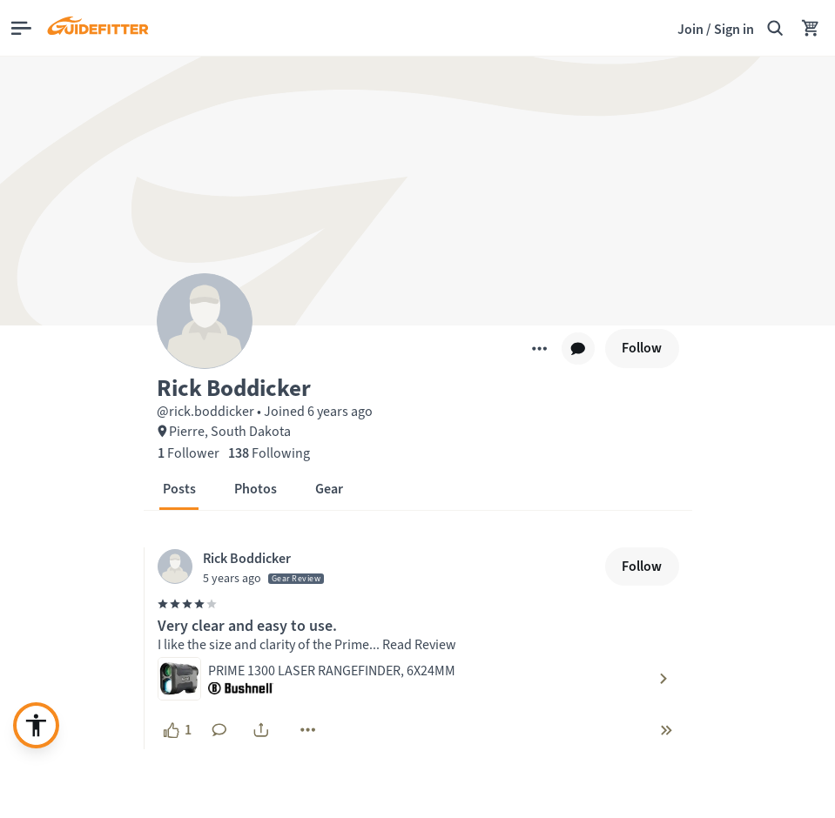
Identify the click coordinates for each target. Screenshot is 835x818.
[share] (261, 730)
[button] (418, 386)
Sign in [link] (734, 29)
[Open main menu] (21, 28)
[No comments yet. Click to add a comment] (219, 730)
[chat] (578, 348)
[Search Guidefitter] (775, 28)
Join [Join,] (690, 29)
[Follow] (642, 348)
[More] (539, 348)
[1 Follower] (188, 453)
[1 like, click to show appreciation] (177, 730)
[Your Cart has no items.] (810, 27)
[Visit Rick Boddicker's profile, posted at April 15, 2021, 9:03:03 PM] (378, 566)
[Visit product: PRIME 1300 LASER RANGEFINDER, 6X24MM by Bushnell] (418, 679)
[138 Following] (269, 453)
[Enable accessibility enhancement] (36, 725)
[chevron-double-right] (666, 730)
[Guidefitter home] (97, 27)
